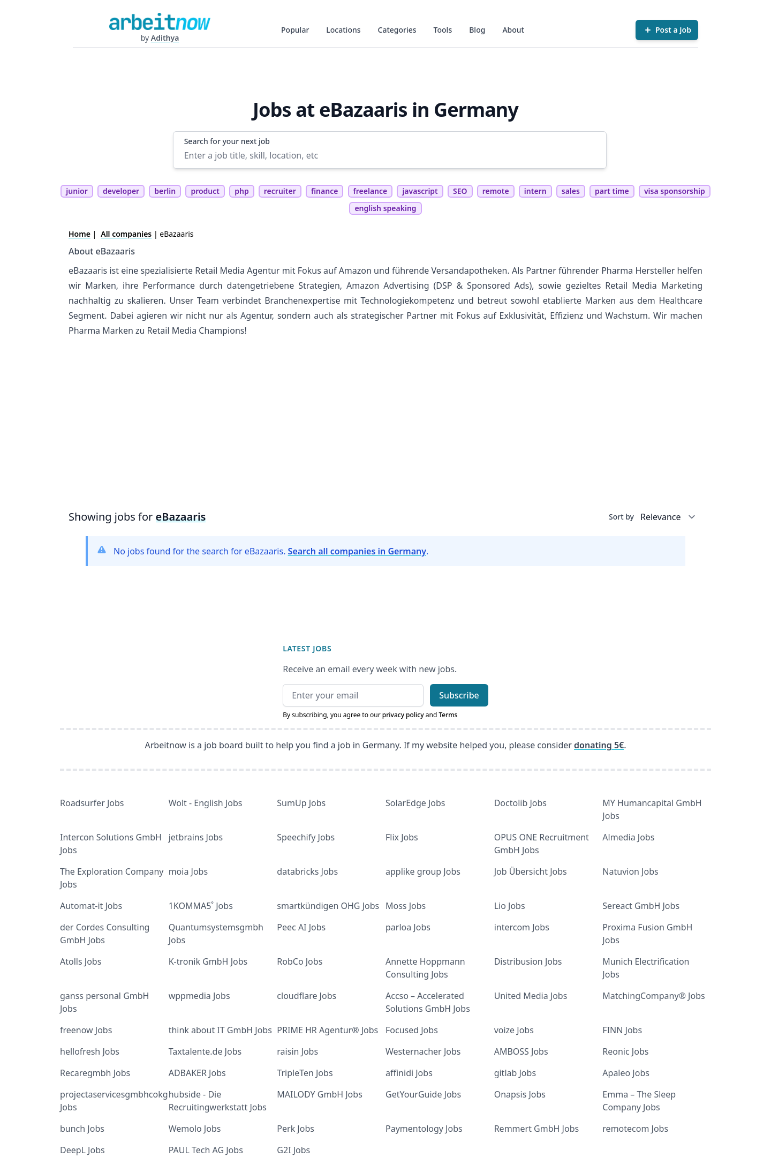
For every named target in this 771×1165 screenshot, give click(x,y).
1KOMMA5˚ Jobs (201, 906)
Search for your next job (227, 141)
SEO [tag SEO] (460, 191)
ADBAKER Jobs (197, 1073)
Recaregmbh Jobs (95, 1073)
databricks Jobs (307, 871)
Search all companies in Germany (357, 551)
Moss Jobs (406, 906)
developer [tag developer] (121, 191)
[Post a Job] (667, 30)
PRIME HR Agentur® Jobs (327, 1030)
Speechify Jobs (306, 837)
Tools (443, 30)
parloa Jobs (408, 927)
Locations (343, 30)
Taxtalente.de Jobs (205, 1051)
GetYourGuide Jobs (423, 1094)
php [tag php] (241, 191)
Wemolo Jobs (195, 1128)
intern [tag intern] (535, 191)
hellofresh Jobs (89, 1051)
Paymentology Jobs (424, 1128)
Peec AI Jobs (301, 927)
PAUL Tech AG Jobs (206, 1150)
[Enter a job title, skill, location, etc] (390, 155)
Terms (448, 714)
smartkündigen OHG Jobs (328, 906)
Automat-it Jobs (91, 906)
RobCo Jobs (299, 961)
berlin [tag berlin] (165, 191)
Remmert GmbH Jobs (536, 1128)
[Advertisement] (385, 427)
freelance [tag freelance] (370, 191)
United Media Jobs (531, 996)
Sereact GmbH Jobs (640, 906)
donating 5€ (599, 745)
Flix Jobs (402, 837)
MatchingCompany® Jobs (653, 996)
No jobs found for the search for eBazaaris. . (271, 551)
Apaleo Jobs (625, 1073)
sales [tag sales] (571, 191)
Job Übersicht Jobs (530, 871)
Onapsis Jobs (520, 1094)
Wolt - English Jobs (206, 803)
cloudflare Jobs (306, 996)
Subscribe (459, 695)
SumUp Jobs (301, 803)
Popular (295, 30)
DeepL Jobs (82, 1150)
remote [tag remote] (495, 191)
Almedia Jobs (628, 837)
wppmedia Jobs (199, 996)
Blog (477, 30)
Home (79, 234)
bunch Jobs (82, 1128)
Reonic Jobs (625, 1051)
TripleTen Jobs (304, 1073)
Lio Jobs (509, 906)
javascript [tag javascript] (419, 191)
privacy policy (403, 714)
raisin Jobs (297, 1051)
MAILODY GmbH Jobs (319, 1094)
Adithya (165, 38)
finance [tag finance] (324, 191)
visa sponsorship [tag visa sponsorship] (674, 191)
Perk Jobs (295, 1128)
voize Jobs (514, 1030)
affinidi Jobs (409, 1073)
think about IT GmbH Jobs (220, 1030)
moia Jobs (188, 871)
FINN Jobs (622, 1030)
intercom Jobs (521, 927)
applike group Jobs (423, 871)
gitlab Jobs (515, 1073)
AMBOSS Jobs (521, 1051)
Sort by (621, 517)
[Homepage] (159, 21)
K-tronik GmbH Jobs (208, 961)
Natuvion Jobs (630, 871)
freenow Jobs (86, 1030)
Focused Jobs (412, 1030)
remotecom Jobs (635, 1128)
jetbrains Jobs (196, 837)
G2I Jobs (293, 1150)
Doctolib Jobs (520, 803)
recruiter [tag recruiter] (280, 191)
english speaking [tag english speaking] (385, 208)
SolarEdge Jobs (415, 803)
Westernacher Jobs (423, 1051)
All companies (126, 234)
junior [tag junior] (77, 191)
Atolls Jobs (80, 961)
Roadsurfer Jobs (92, 803)
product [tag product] (205, 191)
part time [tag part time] (612, 191)
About (513, 30)
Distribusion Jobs (528, 961)
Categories (397, 30)
